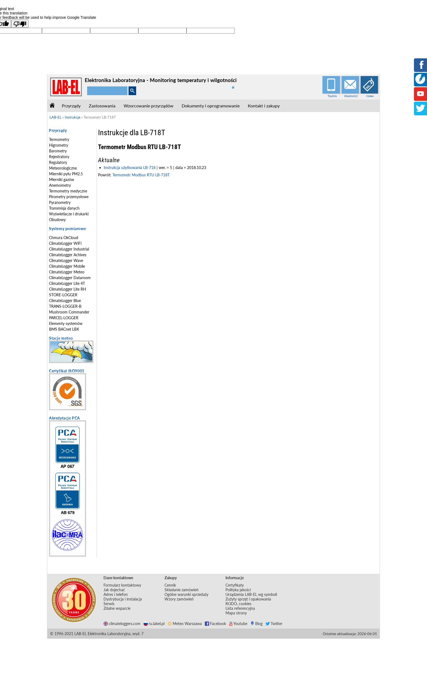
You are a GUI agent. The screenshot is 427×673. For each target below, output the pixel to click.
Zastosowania (102, 105)
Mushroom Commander (69, 312)
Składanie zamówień (181, 589)
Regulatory (58, 162)
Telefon (332, 96)
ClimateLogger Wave (66, 260)
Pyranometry (60, 202)
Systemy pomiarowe (67, 228)
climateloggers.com (122, 623)
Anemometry (60, 185)
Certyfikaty (234, 585)
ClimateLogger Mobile (67, 266)
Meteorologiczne (63, 168)
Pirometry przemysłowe (69, 196)
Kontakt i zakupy (264, 105)
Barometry (58, 151)
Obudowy (57, 219)
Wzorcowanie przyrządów (148, 105)
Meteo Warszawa (184, 623)
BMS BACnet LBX (64, 329)
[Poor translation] (20, 24)
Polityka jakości (238, 589)
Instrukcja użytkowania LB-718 (129, 167)
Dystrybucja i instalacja (122, 599)
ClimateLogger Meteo (66, 272)
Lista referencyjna (240, 608)
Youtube (238, 623)
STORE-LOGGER (63, 294)
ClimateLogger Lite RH (67, 289)
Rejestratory (59, 156)
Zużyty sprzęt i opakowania (248, 599)
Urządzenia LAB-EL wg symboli (251, 594)
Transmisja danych (64, 208)
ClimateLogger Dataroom (70, 277)
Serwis (108, 603)
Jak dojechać (114, 589)
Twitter (274, 623)
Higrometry (58, 145)
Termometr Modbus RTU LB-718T (141, 175)
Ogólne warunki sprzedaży (186, 594)
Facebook (215, 623)
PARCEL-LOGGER (63, 317)
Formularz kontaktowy (122, 585)
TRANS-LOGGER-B (65, 306)
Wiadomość (351, 96)
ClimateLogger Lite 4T (67, 283)
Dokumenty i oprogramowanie (211, 105)
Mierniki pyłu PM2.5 (66, 173)
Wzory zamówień (179, 599)
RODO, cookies (238, 603)
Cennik (370, 96)
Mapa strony (236, 613)
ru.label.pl (154, 623)
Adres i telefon (115, 594)
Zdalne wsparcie (116, 608)
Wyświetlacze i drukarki (69, 214)
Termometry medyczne (68, 191)
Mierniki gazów (61, 179)
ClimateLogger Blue (65, 300)
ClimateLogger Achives (67, 254)
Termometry (59, 139)
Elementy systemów (66, 323)
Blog (256, 623)
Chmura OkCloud (63, 237)
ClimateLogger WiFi (65, 243)
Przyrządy (71, 105)
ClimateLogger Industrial (69, 249)
